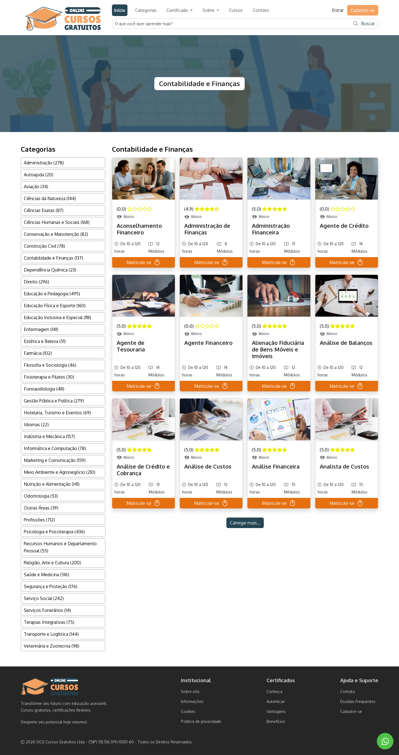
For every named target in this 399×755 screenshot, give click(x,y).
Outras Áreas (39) (41, 508)
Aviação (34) (36, 186)
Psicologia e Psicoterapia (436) (54, 531)
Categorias (146, 10)
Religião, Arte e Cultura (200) (52, 562)
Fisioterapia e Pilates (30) (49, 377)
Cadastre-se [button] (363, 10)
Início (119, 10)
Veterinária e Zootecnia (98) (51, 646)
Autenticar (276, 701)
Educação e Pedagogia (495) (52, 293)
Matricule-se (143, 262)
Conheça (274, 691)
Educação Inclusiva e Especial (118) (57, 317)
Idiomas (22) (36, 424)
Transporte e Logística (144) (51, 634)
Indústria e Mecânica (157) (49, 436)
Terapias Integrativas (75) (49, 622)
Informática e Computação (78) (55, 448)
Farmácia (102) (38, 353)
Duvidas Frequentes (357, 701)
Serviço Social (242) (44, 598)
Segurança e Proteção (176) (50, 586)
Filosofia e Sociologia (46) (50, 365)
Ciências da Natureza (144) (50, 198)
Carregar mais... (245, 523)
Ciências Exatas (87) (43, 210)
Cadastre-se (351, 711)
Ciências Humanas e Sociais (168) (56, 222)
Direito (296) (36, 282)
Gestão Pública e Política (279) (54, 401)
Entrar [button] (338, 10)
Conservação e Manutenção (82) (56, 234)
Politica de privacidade (201, 721)
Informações (192, 701)
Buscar (364, 23)
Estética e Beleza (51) (45, 341)
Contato (261, 10)
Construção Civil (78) (44, 246)
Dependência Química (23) (50, 270)
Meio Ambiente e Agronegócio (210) (59, 472)
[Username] (231, 24)
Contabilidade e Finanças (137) (53, 258)
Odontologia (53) (41, 496)
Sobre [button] (209, 10)
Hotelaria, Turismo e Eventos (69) (57, 412)
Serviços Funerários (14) (47, 610)
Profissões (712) (39, 520)
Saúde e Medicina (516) (46, 574)
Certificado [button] (178, 10)
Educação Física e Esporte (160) (55, 305)
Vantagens (276, 711)
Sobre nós (190, 691)
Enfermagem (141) (41, 329)
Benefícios (276, 721)
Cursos (236, 10)
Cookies (188, 711)
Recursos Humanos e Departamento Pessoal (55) (60, 547)
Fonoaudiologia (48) (44, 389)
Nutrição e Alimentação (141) (52, 484)
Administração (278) (44, 163)
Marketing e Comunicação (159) (55, 460)
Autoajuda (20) (38, 174)
